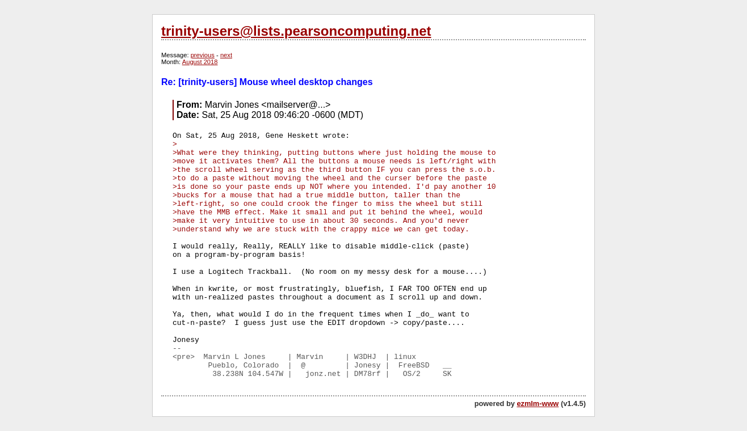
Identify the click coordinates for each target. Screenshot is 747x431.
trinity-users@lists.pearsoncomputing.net (296, 31)
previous (203, 55)
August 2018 (200, 61)
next (226, 55)
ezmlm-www (538, 403)
